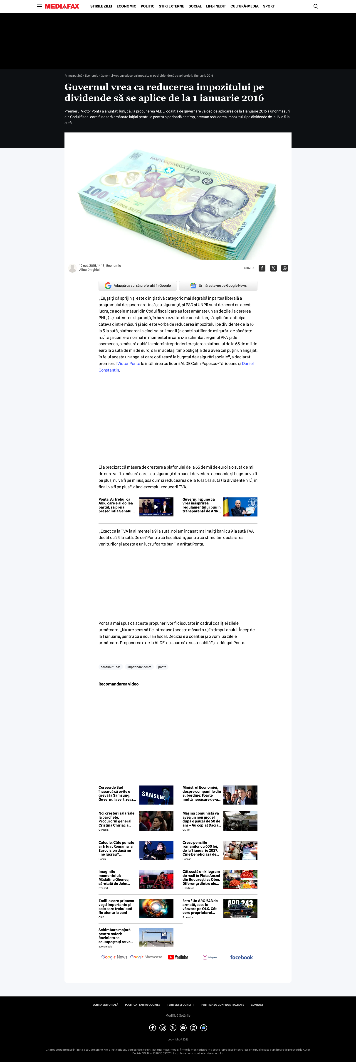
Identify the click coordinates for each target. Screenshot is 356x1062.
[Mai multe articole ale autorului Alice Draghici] (72, 268)
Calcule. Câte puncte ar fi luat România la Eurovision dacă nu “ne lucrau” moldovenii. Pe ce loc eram (117, 848)
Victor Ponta (128, 363)
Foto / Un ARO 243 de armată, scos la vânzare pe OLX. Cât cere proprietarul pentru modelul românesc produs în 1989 (200, 907)
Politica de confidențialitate (222, 1004)
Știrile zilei (101, 6)
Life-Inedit (216, 6)
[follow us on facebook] (241, 957)
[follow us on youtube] (178, 957)
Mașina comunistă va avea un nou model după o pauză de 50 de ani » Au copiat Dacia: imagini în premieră (201, 819)
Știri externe (171, 6)
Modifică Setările (178, 1015)
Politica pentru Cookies (142, 1004)
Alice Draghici (89, 270)
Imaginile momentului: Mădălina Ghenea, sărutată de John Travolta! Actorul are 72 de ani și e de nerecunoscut (116, 878)
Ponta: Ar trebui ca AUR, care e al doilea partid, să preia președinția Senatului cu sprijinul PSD (117, 505)
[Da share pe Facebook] (262, 268)
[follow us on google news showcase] (146, 957)
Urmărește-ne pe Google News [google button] (218, 285)
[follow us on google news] (114, 957)
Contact (257, 1004)
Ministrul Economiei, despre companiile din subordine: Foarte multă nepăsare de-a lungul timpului (202, 793)
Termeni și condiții (181, 1004)
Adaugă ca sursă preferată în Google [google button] (138, 285)
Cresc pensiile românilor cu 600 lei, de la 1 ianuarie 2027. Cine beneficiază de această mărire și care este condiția (201, 848)
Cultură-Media (244, 6)
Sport (269, 6)
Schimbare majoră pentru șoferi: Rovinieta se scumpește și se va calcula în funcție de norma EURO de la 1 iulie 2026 (116, 936)
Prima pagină (73, 75)
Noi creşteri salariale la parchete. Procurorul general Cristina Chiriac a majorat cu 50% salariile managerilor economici (117, 819)
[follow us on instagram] (210, 957)
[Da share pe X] (273, 268)
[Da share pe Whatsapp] (284, 268)
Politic (147, 6)
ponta (162, 667)
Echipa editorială (105, 1004)
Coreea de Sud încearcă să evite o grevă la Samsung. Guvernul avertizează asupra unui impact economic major (117, 793)
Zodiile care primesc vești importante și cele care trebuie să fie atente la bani (116, 907)
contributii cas (111, 667)
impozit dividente (139, 667)
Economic (126, 6)
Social (195, 6)
